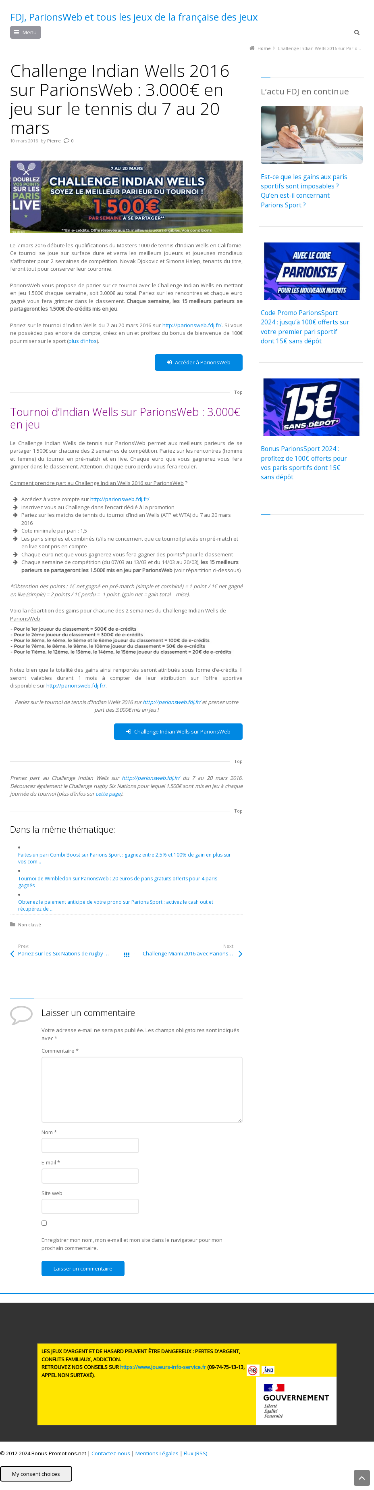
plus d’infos (83, 341)
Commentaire (60, 1050)
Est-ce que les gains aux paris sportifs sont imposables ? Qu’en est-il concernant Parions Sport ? (304, 190)
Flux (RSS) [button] (195, 1453)
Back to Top (362, 1478)
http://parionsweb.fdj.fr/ (192, 325)
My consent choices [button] (36, 1473)
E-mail (51, 1162)
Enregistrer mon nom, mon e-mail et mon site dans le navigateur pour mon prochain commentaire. (132, 1244)
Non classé (29, 925)
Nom (49, 1132)
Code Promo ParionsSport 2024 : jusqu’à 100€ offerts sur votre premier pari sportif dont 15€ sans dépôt (305, 326)
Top (238, 392)
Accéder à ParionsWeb (199, 362)
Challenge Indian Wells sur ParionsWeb (178, 731)
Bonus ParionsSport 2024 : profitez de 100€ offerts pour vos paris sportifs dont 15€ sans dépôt (304, 462)
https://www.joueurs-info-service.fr (163, 1367)
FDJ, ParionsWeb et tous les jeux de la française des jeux (134, 17)
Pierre (54, 141)
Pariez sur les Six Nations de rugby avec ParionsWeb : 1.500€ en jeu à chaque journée (72, 953)
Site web (52, 1193)
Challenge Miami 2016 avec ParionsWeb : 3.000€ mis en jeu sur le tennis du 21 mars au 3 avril (193, 953)
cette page (108, 793)
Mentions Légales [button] (157, 1453)
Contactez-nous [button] (110, 1453)
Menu (30, 32)
